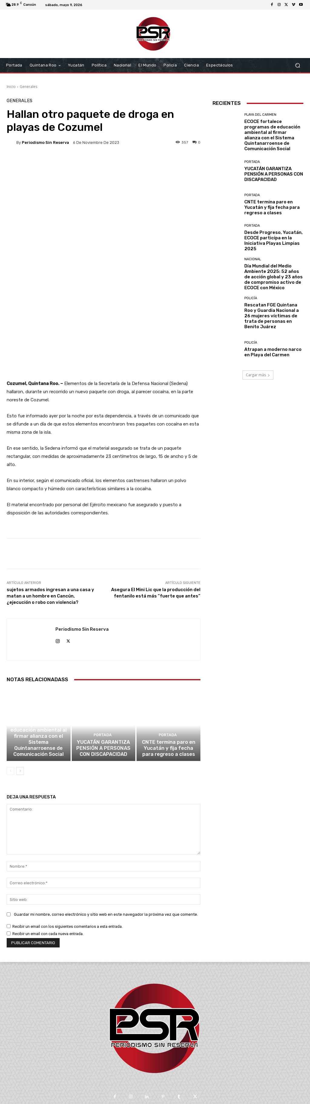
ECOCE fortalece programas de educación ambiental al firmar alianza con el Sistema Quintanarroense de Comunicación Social (39, 697)
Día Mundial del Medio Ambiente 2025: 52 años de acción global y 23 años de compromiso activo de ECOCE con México (273, 276)
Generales (28, 86)
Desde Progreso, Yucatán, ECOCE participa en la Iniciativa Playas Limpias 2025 (273, 240)
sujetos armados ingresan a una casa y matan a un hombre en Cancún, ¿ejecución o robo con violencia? (50, 547)
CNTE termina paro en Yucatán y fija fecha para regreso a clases (168, 705)
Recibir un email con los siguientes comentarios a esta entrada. (67, 882)
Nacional (252, 259)
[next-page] (20, 727)
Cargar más (258, 374)
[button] (297, 65)
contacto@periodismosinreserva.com (168, 1069)
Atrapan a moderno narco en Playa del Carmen (273, 352)
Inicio (11, 86)
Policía (250, 298)
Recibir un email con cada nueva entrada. (48, 889)
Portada (102, 692)
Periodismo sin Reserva (45, 142)
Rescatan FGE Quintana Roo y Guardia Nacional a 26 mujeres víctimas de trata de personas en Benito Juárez (271, 315)
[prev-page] (10, 727)
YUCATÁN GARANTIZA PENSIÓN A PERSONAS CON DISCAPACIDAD (103, 705)
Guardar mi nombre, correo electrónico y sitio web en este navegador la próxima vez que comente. (106, 870)
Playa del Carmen (37, 676)
